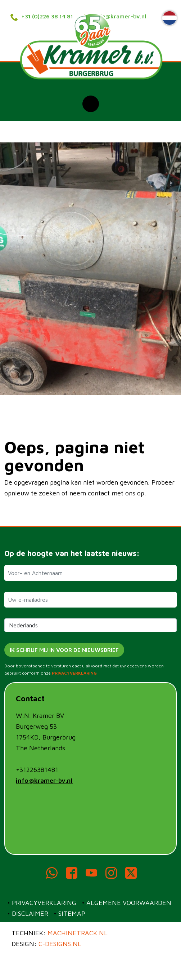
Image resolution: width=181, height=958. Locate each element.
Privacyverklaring (44, 902)
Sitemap (71, 913)
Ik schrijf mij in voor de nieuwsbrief (64, 649)
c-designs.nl (60, 944)
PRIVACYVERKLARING (74, 673)
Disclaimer (30, 913)
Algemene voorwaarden (128, 902)
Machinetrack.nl (77, 933)
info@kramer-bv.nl (44, 780)
